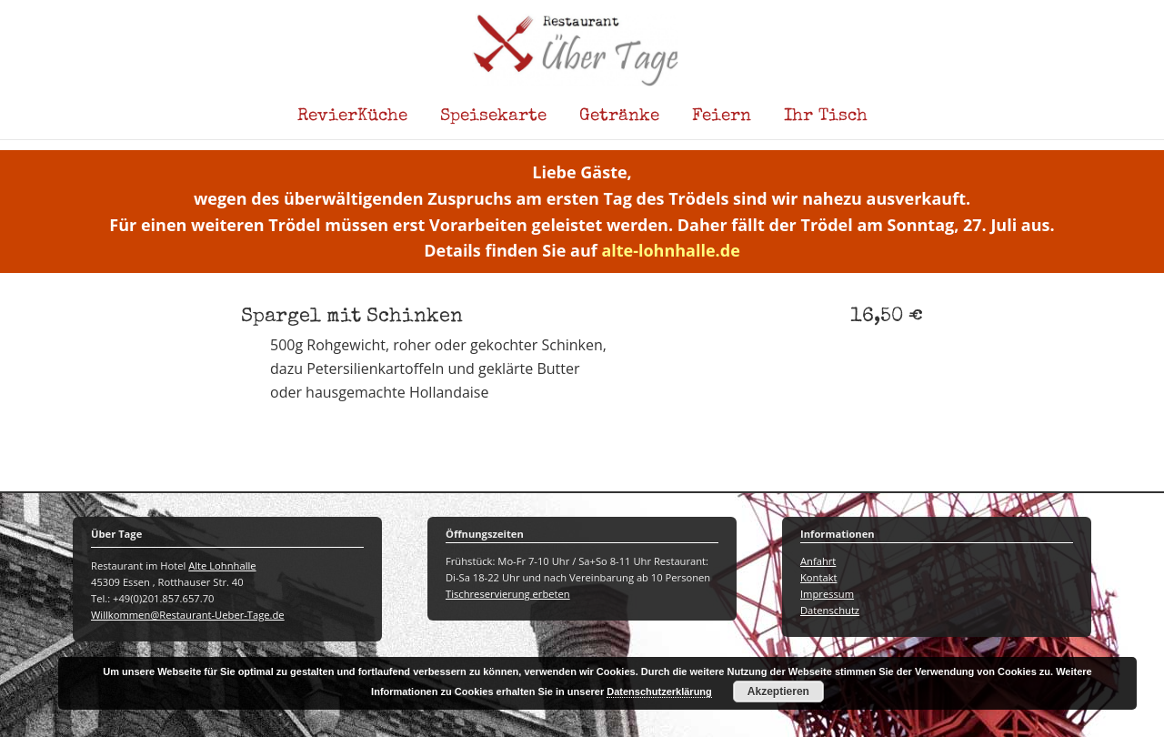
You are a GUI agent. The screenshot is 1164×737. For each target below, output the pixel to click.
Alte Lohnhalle (222, 565)
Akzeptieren (778, 691)
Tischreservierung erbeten (508, 594)
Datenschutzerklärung (659, 691)
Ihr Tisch (826, 116)
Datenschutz (829, 610)
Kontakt (819, 577)
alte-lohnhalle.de (670, 250)
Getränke (619, 116)
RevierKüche (352, 116)
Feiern (721, 116)
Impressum (827, 594)
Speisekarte (493, 116)
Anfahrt (818, 561)
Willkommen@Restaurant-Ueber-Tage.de (188, 614)
